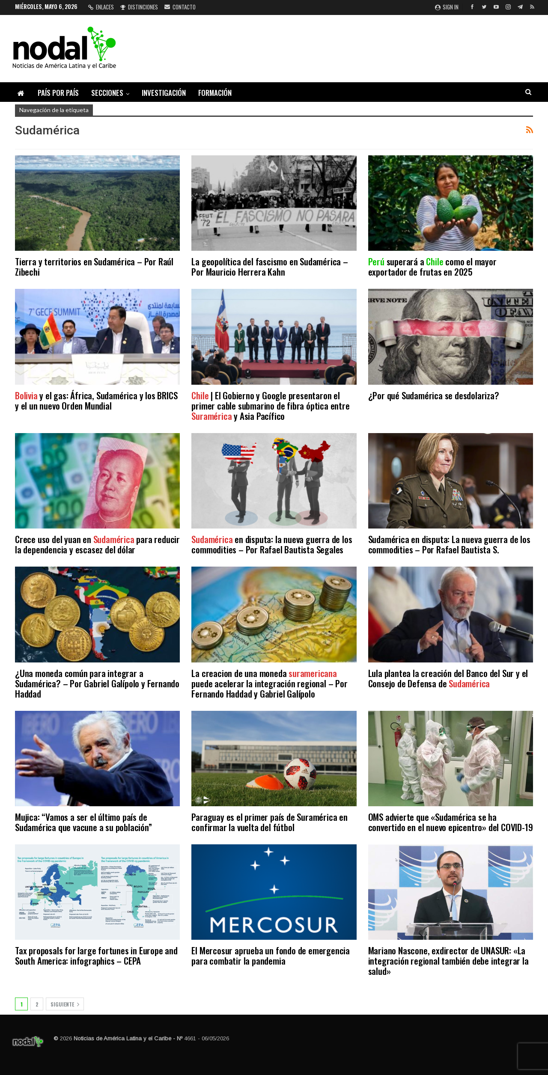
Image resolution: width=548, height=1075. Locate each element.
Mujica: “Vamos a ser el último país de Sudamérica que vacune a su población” (83, 822)
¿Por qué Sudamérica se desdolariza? (433, 395)
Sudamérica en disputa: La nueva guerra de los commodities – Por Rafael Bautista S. (449, 544)
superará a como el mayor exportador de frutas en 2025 (432, 266)
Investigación (164, 92)
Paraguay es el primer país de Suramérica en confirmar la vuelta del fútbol (269, 822)
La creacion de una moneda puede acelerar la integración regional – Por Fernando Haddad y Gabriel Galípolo (269, 683)
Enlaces (101, 7)
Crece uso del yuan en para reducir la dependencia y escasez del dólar (97, 544)
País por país (58, 92)
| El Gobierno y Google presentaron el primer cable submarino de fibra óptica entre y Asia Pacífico (270, 405)
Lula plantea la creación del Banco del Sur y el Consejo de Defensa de (448, 678)
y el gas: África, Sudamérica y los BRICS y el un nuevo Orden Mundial (96, 400)
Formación (215, 92)
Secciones (107, 92)
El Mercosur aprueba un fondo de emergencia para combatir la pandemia (270, 955)
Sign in (447, 7)
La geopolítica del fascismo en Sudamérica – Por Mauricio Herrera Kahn (269, 266)
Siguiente (65, 1004)
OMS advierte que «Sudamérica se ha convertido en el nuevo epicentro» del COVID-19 (450, 822)
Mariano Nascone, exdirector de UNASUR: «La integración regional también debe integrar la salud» (448, 960)
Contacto (180, 7)
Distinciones (139, 7)
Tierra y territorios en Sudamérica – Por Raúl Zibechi (94, 266)
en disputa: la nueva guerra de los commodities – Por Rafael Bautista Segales (271, 544)
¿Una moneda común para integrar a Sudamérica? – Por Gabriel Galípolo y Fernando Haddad (97, 683)
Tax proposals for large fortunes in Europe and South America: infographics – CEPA (96, 955)
